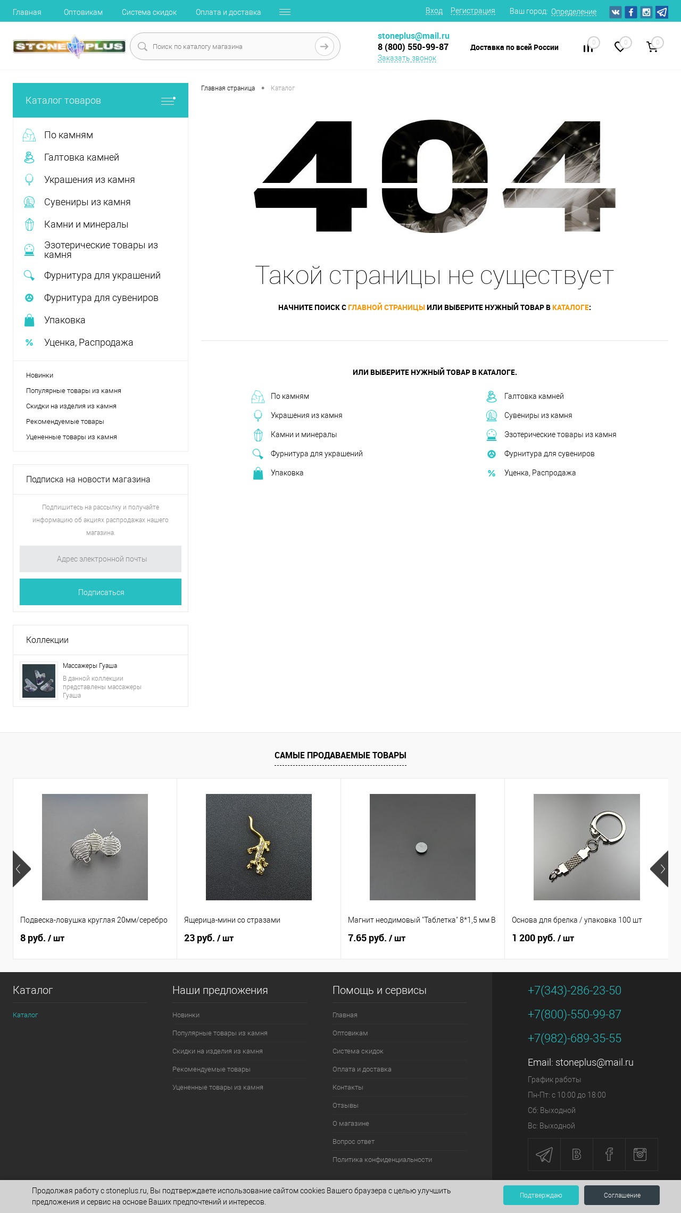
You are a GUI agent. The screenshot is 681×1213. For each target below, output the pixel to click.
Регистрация (473, 10)
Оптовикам (83, 12)
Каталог (25, 1015)
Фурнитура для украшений (307, 454)
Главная (27, 12)
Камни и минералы (294, 435)
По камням (280, 396)
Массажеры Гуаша (90, 666)
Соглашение (622, 1195)
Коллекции (47, 640)
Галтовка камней (524, 396)
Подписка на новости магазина (88, 479)
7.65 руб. (376, 938)
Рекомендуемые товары (65, 421)
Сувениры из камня (528, 415)
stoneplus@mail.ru (594, 1062)
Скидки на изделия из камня (71, 406)
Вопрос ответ (354, 1141)
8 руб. (42, 938)
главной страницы (386, 307)
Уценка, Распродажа (530, 473)
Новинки (39, 375)
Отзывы (346, 1105)
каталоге (570, 307)
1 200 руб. (543, 938)
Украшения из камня (297, 415)
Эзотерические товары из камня (551, 435)
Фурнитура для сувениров (540, 454)
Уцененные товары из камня (71, 437)
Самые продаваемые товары (340, 755)
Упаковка (278, 473)
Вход (434, 10)
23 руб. (209, 938)
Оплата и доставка (228, 12)
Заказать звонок (407, 58)
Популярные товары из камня (73, 391)
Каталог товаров (101, 100)
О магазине (351, 1123)
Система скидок (149, 12)
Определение (573, 11)
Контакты (348, 1087)
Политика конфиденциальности (382, 1160)
